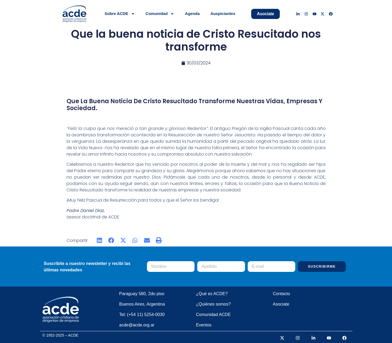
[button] (99, 240)
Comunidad (160, 13)
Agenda (192, 13)
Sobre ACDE (119, 13)
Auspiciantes (222, 13)
